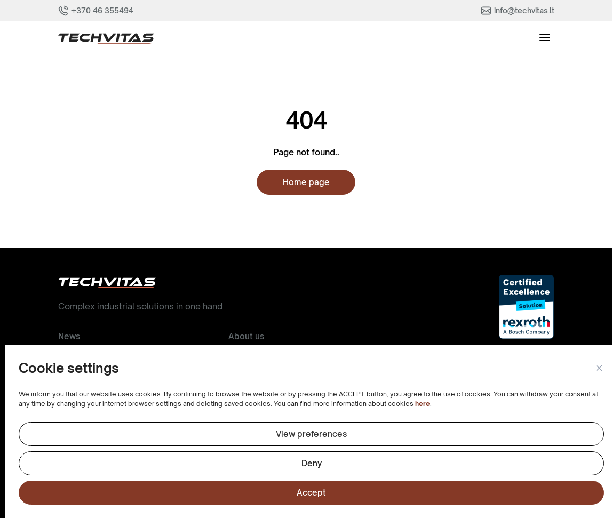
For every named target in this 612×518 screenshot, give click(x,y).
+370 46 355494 (102, 10)
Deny (311, 463)
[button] (598, 368)
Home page (306, 182)
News (69, 336)
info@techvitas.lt (524, 10)
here (422, 404)
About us (246, 336)
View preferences (311, 434)
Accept (311, 493)
